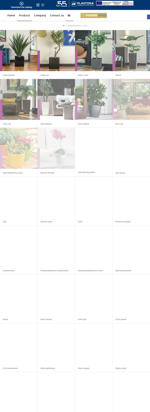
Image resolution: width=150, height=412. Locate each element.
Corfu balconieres (10, 368)
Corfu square (120, 319)
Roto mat (119, 124)
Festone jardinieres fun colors (90, 270)
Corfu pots (82, 319)
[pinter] (42, 5)
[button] (148, 17)
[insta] (38, 5)
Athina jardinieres (47, 368)
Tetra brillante (46, 124)
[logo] (75, 4)
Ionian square (83, 368)
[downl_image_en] (21, 5)
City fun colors (46, 221)
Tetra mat (7, 124)
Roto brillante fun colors (13, 172)
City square (120, 172)
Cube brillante (9, 75)
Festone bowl (8, 270)
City (4, 221)
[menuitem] (11, 15)
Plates (5, 319)
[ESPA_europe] (115, 3)
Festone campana (123, 221)
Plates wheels (46, 319)
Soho (80, 221)
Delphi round (120, 368)
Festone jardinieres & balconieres (54, 270)
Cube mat (44, 75)
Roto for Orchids (47, 172)
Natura (118, 75)
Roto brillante (83, 124)
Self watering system (86, 172)
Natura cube (83, 75)
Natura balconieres (123, 270)
